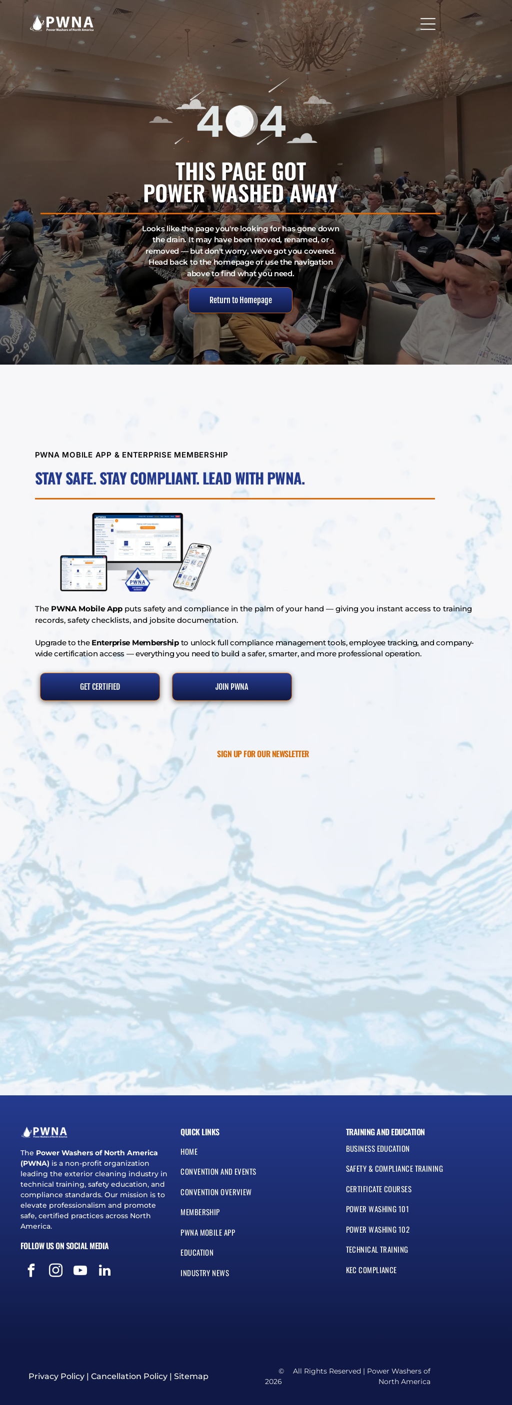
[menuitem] (255, 1156)
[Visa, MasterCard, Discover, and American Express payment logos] (74, 1310)
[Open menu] (428, 20)
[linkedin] (105, 1272)
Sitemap (191, 1376)
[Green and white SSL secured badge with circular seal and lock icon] (38, 1310)
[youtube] (81, 1272)
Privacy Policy (56, 1376)
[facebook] (31, 1272)
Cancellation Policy (129, 1376)
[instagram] (56, 1272)
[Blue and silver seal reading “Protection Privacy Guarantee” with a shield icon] (108, 1310)
